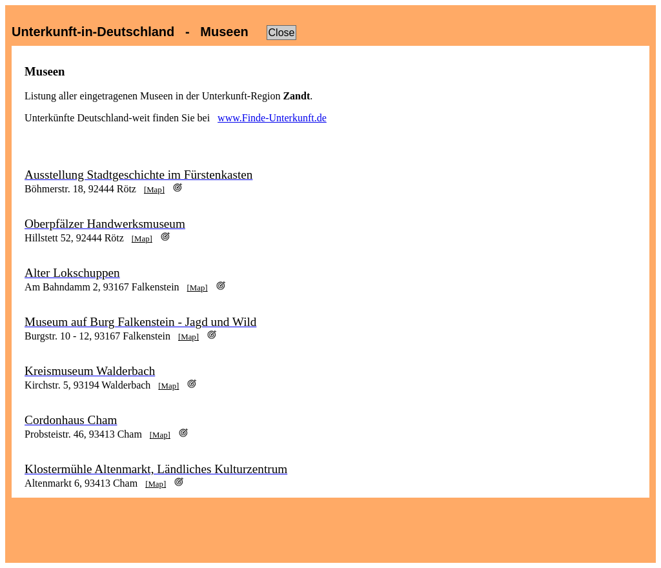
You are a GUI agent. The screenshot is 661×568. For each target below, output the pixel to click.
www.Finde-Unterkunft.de (272, 117)
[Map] (154, 189)
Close (282, 32)
